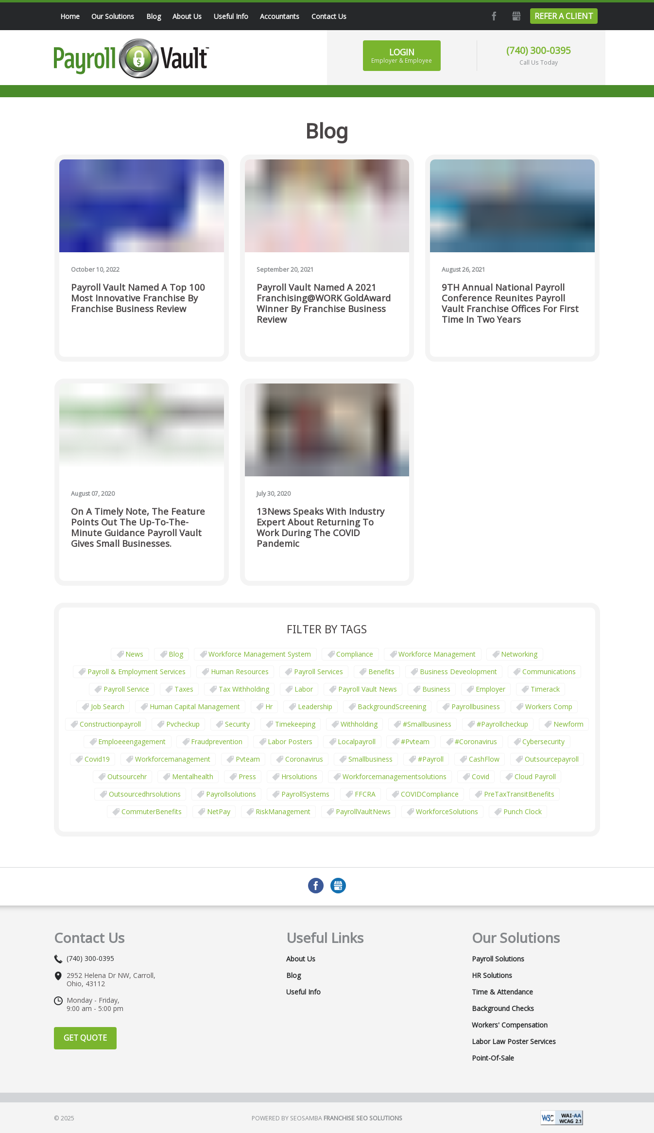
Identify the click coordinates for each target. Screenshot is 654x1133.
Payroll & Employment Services (136, 671)
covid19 (97, 759)
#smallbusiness (427, 724)
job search (107, 706)
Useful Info (303, 992)
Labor (303, 689)
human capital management (195, 706)
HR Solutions (492, 975)
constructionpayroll (110, 724)
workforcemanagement (172, 759)
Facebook (493, 16)
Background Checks (503, 1008)
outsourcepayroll (552, 759)
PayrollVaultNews (363, 811)
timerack (545, 689)
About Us (300, 959)
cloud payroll (535, 776)
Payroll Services (318, 671)
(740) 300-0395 (538, 50)
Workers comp (548, 706)
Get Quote (85, 1037)
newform (568, 724)
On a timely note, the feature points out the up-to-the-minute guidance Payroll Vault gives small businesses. (138, 527)
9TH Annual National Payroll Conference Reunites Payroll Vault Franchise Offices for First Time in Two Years (510, 303)
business (436, 689)
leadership (315, 706)
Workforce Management (437, 654)
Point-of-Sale (493, 1058)
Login (401, 55)
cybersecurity (543, 741)
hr (269, 706)
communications (549, 671)
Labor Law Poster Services (514, 1041)
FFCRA (365, 794)
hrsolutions (299, 776)
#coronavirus (476, 741)
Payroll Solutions (498, 959)
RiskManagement (283, 811)
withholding (359, 724)
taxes (183, 689)
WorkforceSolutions (447, 811)
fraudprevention (216, 741)
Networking (519, 654)
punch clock (522, 811)
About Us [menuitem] (187, 16)
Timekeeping (295, 724)
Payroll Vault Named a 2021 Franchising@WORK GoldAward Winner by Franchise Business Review (324, 303)
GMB (515, 16)
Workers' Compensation (510, 1025)
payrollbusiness (475, 706)
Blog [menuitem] (153, 16)
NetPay (218, 811)
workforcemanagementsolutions (395, 776)
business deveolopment (458, 671)
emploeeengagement (132, 741)
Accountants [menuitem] (279, 16)
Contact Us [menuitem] (328, 16)
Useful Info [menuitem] (231, 16)
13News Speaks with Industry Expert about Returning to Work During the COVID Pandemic (320, 527)
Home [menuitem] (70, 16)
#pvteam (415, 741)
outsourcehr (127, 776)
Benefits (381, 671)
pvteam (248, 759)
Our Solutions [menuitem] (112, 16)
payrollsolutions (231, 794)
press (247, 776)
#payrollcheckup (502, 724)
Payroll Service (126, 689)
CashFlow (484, 759)
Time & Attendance (502, 992)
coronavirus (304, 759)
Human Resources (240, 671)
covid (480, 776)
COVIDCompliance (430, 794)
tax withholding (244, 689)
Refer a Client (563, 16)
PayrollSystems (305, 794)
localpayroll (357, 741)
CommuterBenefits (151, 811)
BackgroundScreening (392, 706)
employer (490, 689)
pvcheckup (183, 724)
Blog (176, 654)
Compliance (354, 654)
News (134, 654)
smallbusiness (370, 759)
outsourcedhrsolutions (145, 794)
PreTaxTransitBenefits (519, 794)
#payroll (431, 759)
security (237, 724)
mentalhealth (192, 776)
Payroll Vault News (367, 689)
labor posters (290, 741)
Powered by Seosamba (327, 1118)
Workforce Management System (259, 654)
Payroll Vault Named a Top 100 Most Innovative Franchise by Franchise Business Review (138, 298)
